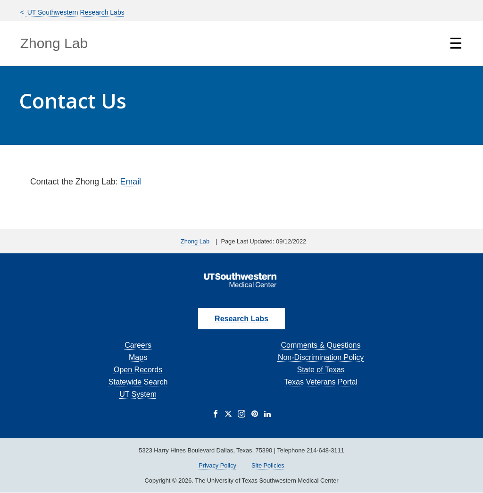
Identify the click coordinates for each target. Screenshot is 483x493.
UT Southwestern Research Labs (75, 12)
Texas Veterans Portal (321, 382)
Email (130, 181)
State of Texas (320, 370)
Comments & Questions (321, 345)
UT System (138, 394)
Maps (138, 357)
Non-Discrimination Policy (321, 357)
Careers (138, 345)
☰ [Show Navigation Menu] (456, 43)
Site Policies (267, 465)
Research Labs (241, 319)
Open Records (138, 370)
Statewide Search (137, 382)
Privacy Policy (217, 465)
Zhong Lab (54, 43)
